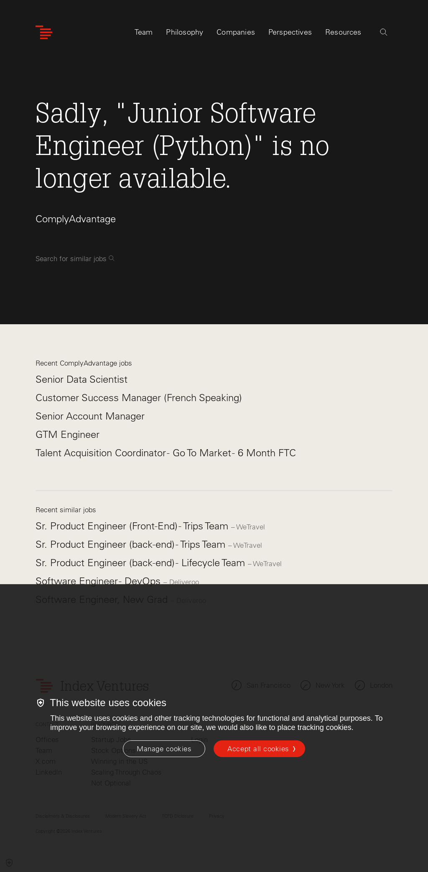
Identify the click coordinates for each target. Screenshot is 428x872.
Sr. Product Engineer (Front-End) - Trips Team (133, 526)
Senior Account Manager (90, 416)
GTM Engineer (67, 434)
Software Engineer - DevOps (99, 581)
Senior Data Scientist (81, 379)
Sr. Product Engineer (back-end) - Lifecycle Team (142, 563)
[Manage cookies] (164, 748)
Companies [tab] (236, 32)
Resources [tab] (343, 32)
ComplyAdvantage (76, 219)
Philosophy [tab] (184, 32)
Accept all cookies (258, 749)
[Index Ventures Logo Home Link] (44, 32)
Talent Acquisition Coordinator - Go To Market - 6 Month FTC (166, 453)
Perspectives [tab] (290, 32)
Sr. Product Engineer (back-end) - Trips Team (132, 544)
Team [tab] (144, 32)
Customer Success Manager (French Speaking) (139, 398)
